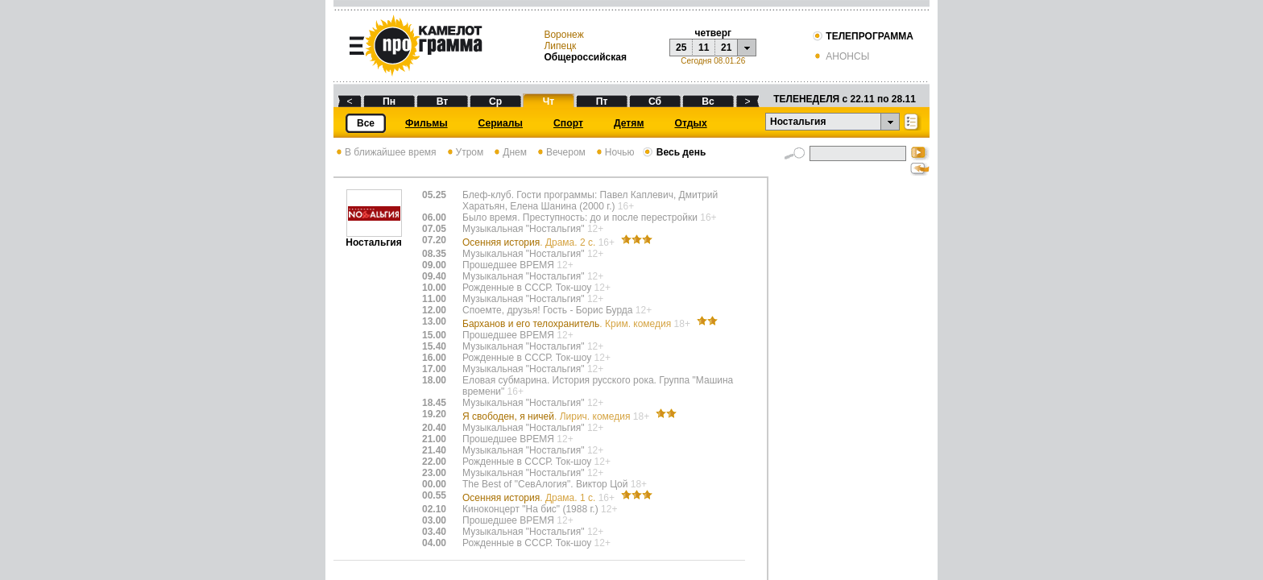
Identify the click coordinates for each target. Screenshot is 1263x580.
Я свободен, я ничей (557, 416)
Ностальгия (373, 238)
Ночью (614, 152)
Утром (464, 152)
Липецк (560, 46)
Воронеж (563, 34)
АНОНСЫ (840, 56)
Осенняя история (539, 242)
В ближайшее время (385, 152)
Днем (509, 152)
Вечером (560, 152)
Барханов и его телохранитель (577, 323)
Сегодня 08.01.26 (713, 60)
